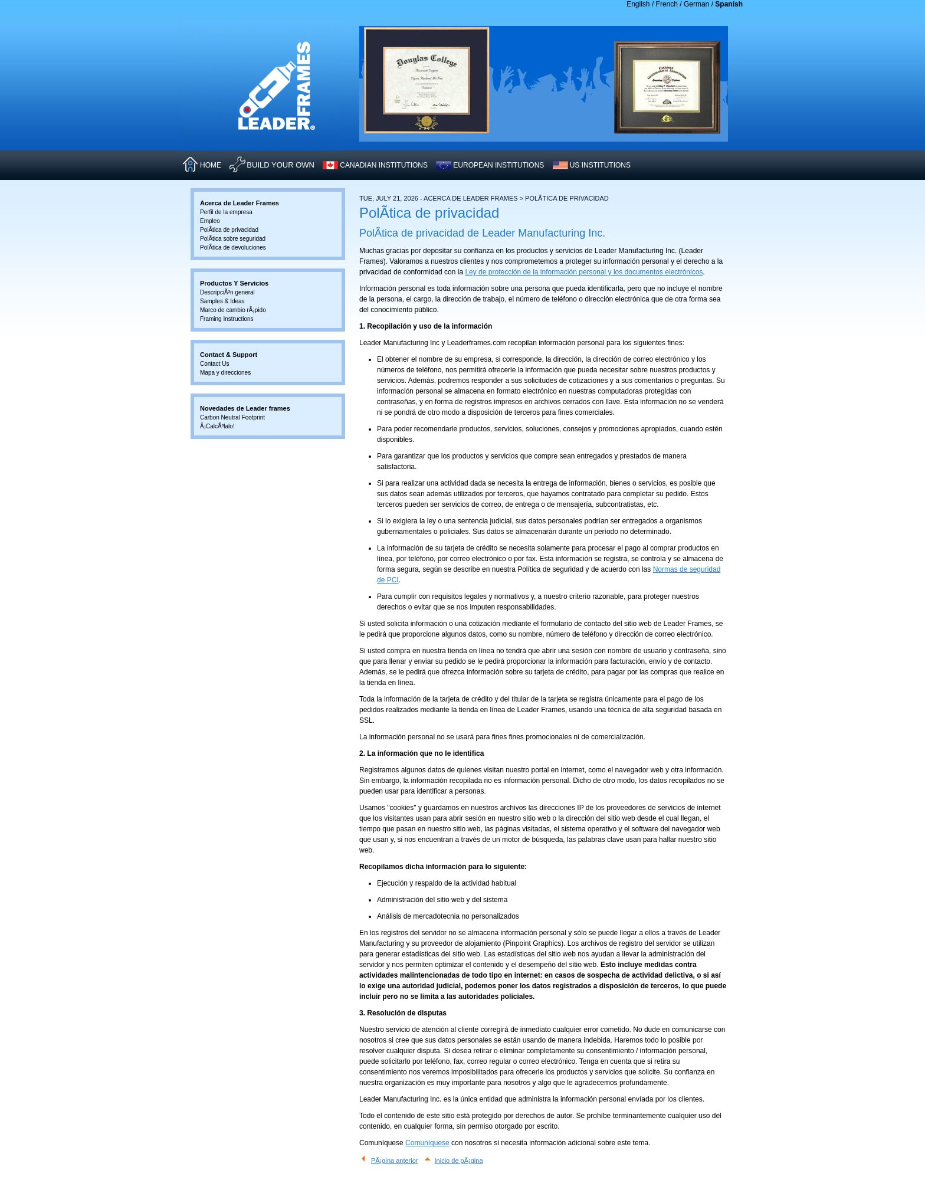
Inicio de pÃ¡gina (459, 1160)
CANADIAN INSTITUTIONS (384, 165)
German (696, 4)
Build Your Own (280, 164)
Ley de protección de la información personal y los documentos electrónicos (584, 272)
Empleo (210, 221)
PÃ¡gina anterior (394, 1160)
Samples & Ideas (222, 301)
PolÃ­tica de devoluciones (233, 247)
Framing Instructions (227, 319)
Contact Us (214, 363)
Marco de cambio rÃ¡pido (233, 310)
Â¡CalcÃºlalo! (217, 426)
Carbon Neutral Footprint (232, 417)
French (667, 4)
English (638, 4)
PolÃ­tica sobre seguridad (232, 238)
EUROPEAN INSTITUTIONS (498, 165)
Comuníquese (427, 1143)
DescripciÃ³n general (227, 292)
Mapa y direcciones (225, 372)
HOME (210, 165)
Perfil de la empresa (226, 212)
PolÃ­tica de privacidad (229, 230)
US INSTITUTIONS (600, 165)
